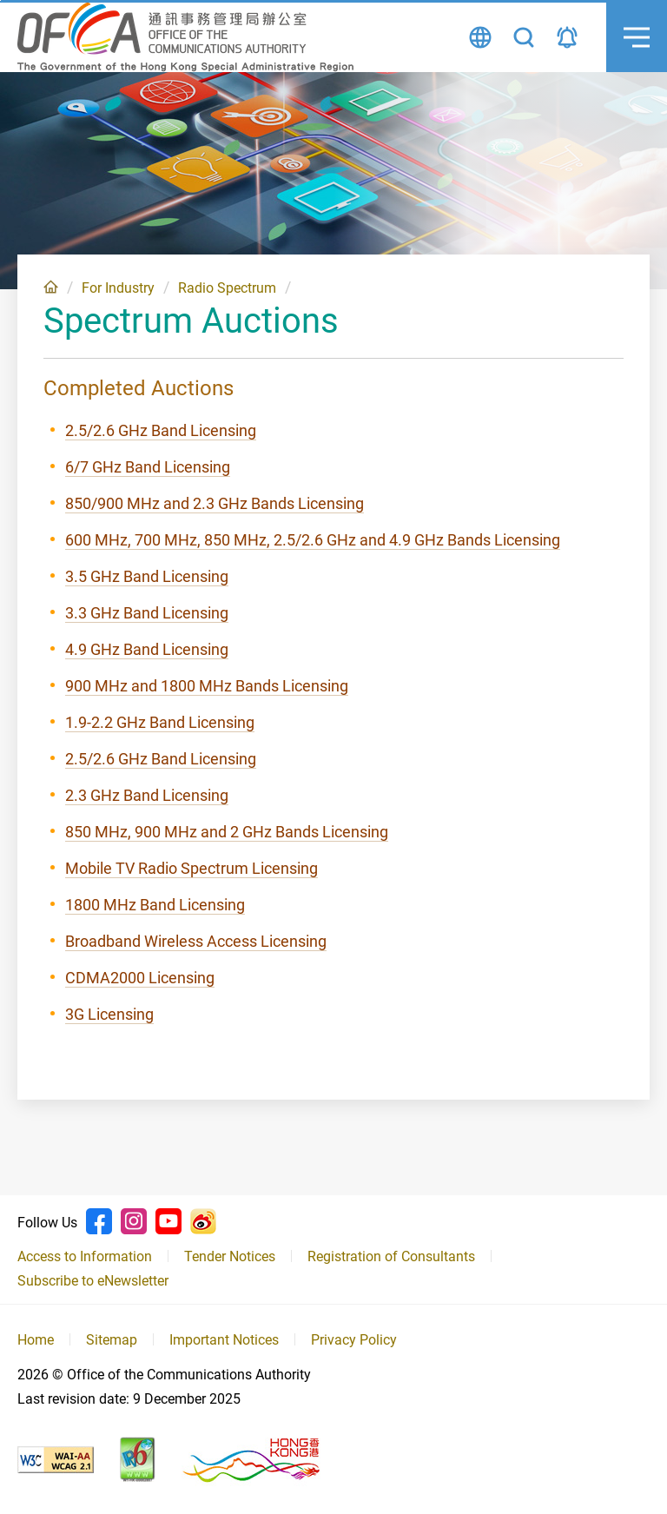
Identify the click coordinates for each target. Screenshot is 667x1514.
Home (50, 287)
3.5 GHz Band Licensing (146, 576)
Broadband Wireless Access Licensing (196, 941)
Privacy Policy (354, 1340)
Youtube (168, 1221)
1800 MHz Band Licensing (155, 905)
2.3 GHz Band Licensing (146, 795)
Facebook (99, 1221)
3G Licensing (109, 1014)
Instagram (134, 1221)
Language (480, 37)
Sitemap (111, 1340)
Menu (628, 21)
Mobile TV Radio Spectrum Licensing (191, 868)
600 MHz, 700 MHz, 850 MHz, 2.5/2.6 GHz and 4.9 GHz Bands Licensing (312, 540)
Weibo (203, 1221)
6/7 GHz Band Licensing (147, 467)
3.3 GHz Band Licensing (146, 613)
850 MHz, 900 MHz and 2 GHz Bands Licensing (226, 832)
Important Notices (224, 1340)
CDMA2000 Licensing (140, 978)
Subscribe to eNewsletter (92, 1281)
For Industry (118, 288)
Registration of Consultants (391, 1256)
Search (523, 37)
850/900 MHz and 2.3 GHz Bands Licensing (214, 503)
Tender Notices (229, 1256)
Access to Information (84, 1256)
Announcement (567, 37)
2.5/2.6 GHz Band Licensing (160, 430)
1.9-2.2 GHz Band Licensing (159, 722)
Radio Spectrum (227, 288)
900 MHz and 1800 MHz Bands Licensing (206, 686)
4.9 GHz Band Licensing (146, 649)
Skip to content (0, 0)
